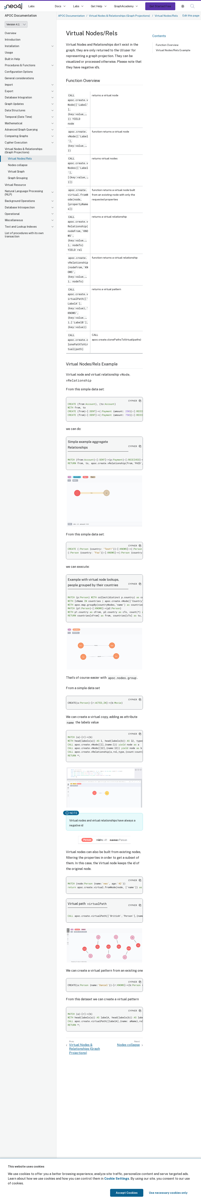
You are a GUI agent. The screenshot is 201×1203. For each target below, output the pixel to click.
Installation (12, 46)
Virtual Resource (15, 184)
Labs (31, 6)
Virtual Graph (16, 171)
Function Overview (167, 44)
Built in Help (12, 59)
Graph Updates (14, 103)
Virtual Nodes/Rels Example (173, 50)
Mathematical (13, 123)
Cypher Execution (16, 142)
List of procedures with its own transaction (24, 235)
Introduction (12, 39)
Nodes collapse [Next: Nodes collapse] (128, 1045)
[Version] (16, 24)
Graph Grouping (18, 178)
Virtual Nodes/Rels (20, 158)
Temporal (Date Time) (18, 116)
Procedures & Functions (20, 65)
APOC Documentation (71, 15)
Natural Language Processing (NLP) (24, 193)
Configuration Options (19, 71)
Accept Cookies (127, 1192)
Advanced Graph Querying (21, 129)
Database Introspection (20, 207)
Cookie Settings (116, 1178)
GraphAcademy (124, 6)
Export (9, 91)
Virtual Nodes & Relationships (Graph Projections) (23, 150)
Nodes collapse (17, 165)
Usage (9, 52)
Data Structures (15, 110)
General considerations (19, 78)
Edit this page (191, 15)
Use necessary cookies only (168, 1192)
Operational (12, 213)
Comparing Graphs (16, 136)
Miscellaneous (14, 220)
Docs (58, 6)
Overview (10, 33)
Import (9, 84)
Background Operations (20, 201)
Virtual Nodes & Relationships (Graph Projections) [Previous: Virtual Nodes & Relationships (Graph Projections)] (84, 1049)
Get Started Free (160, 6)
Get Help (96, 6)
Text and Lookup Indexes (21, 226)
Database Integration (18, 97)
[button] (182, 6)
